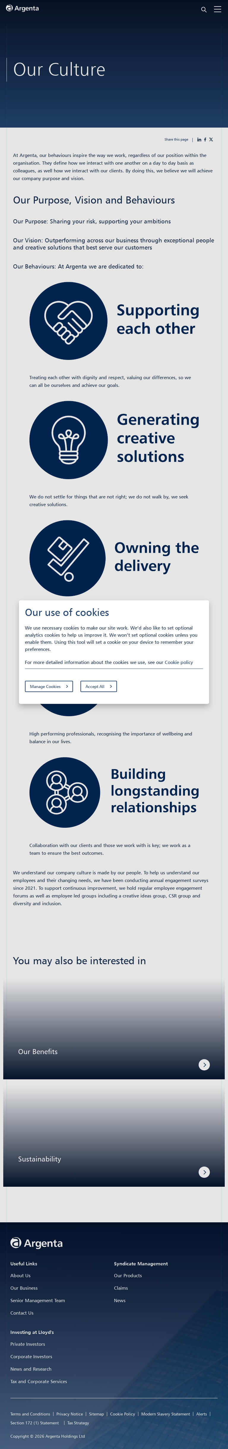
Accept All (95, 686)
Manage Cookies (45, 686)
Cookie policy (179, 662)
